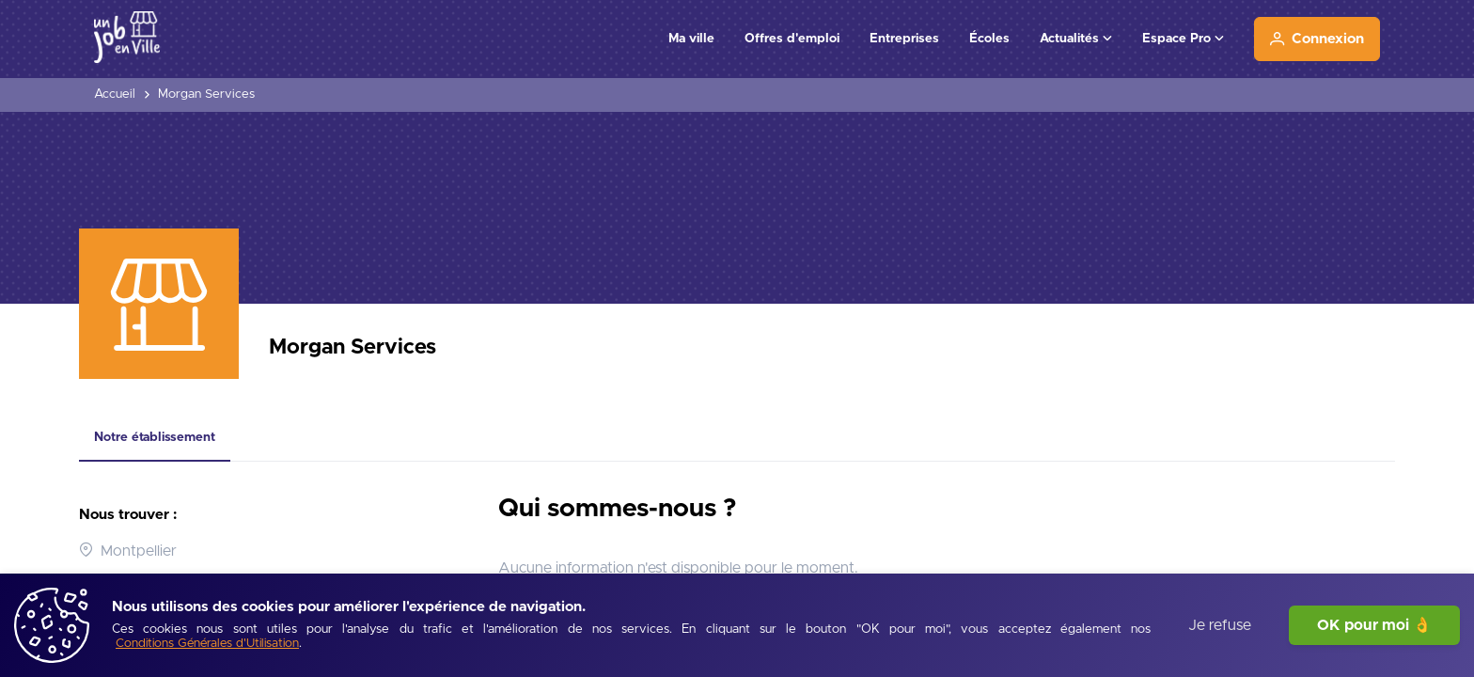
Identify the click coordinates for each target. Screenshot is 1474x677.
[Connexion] (1317, 39)
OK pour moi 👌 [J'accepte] (1374, 625)
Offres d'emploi (792, 38)
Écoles (989, 38)
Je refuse (1219, 625)
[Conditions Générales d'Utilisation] (207, 645)
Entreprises (904, 38)
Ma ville (691, 38)
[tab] (154, 438)
